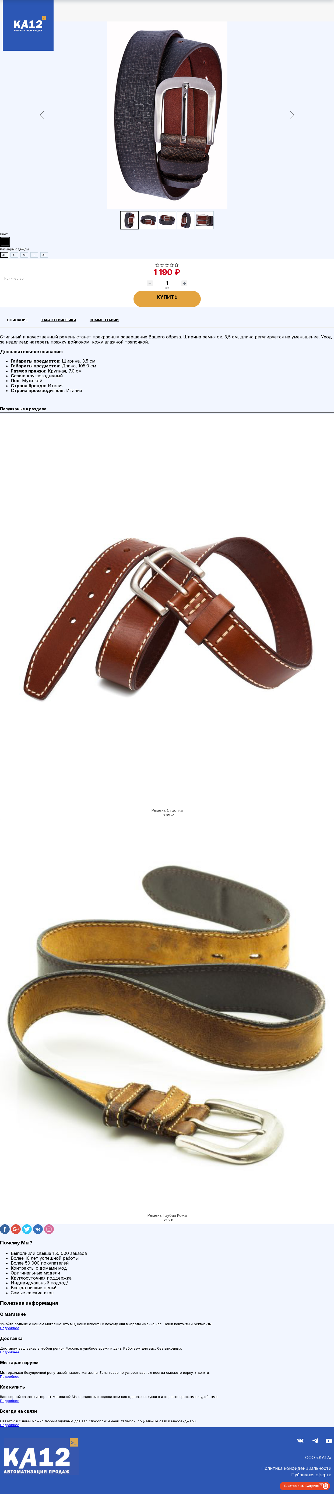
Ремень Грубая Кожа (167, 1215)
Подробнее (9, 1328)
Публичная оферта (311, 1474)
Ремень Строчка (167, 810)
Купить (167, 297)
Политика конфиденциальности (296, 1468)
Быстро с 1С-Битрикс (301, 1486)
